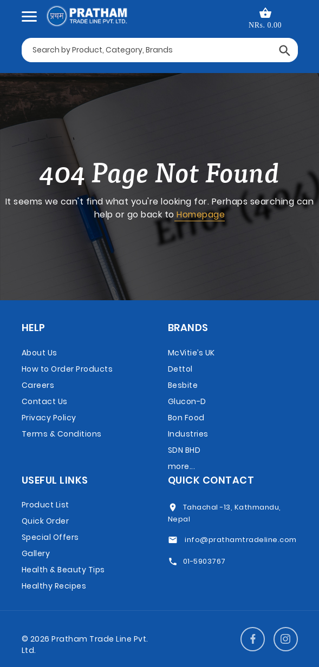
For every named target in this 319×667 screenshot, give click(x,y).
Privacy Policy (49, 417)
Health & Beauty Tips (63, 569)
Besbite (183, 385)
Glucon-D (187, 401)
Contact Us (45, 401)
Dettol (180, 369)
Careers (38, 385)
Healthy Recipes (54, 585)
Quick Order (45, 521)
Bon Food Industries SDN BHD (188, 433)
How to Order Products (67, 369)
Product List (45, 504)
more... (182, 466)
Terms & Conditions (62, 433)
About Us (39, 352)
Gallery (36, 553)
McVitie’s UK (191, 352)
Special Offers (50, 537)
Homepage (199, 214)
